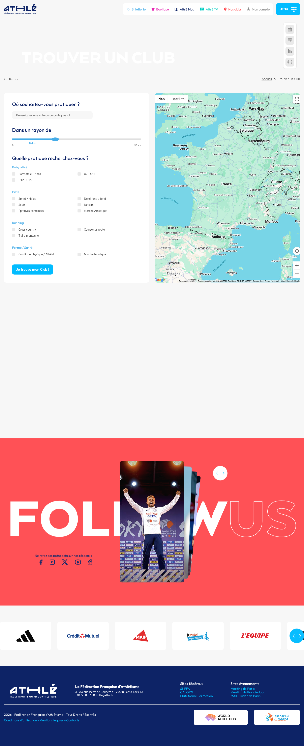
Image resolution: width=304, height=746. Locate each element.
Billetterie (136, 9)
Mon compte (258, 9)
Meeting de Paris (243, 689)
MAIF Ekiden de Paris (246, 696)
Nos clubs (233, 9)
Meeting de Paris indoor (248, 692)
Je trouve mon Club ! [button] (32, 269)
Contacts (72, 720)
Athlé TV (209, 9)
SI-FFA (185, 689)
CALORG (186, 692)
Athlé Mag (184, 9)
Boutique (160, 9)
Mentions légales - (52, 720)
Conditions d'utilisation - (21, 720)
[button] (223, 483)
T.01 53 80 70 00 (85, 695)
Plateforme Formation (196, 696)
